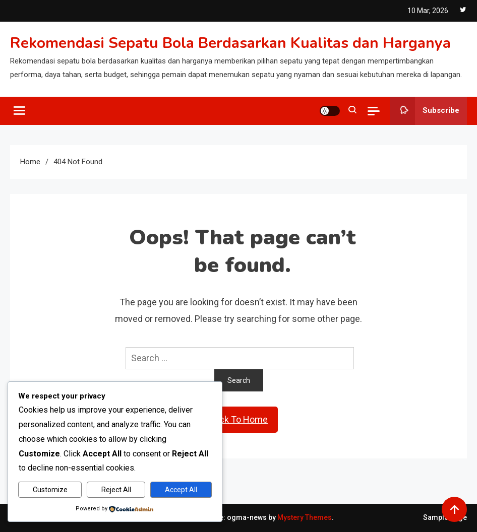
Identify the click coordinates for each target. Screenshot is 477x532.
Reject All (116, 490)
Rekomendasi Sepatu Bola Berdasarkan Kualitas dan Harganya (230, 43)
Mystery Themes (304, 517)
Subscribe (424, 111)
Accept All (181, 490)
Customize (50, 490)
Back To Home (238, 419)
